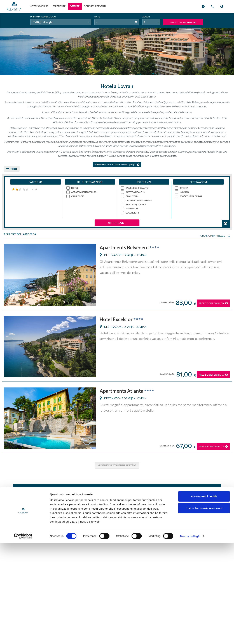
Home (92, 526)
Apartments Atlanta (129, 390)
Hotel (74, 188)
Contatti (213, 529)
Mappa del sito (167, 526)
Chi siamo (151, 526)
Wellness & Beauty (137, 188)
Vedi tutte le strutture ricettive (117, 465)
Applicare (117, 223)
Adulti (146, 16)
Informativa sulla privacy (130, 526)
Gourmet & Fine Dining (139, 200)
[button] (75, 6)
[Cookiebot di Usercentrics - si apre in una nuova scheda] (23, 626)
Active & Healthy (135, 192)
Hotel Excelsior (124, 319)
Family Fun (132, 196)
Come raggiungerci (207, 526)
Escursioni (132, 212)
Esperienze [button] (59, 6)
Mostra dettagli (190, 625)
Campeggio (78, 196)
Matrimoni (132, 208)
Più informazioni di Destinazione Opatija (117, 164)
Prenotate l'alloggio (43, 16)
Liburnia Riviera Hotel (41, 526)
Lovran (184, 192)
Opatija (184, 188)
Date (97, 16)
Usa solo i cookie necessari (204, 598)
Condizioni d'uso (106, 526)
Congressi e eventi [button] (95, 6)
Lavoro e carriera (186, 526)
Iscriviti (135, 490)
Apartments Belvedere (132, 247)
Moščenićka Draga (191, 196)
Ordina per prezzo (215, 235)
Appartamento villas (84, 192)
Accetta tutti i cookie (204, 586)
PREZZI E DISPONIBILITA (183, 22)
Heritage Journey (136, 204)
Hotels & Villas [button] (39, 6)
